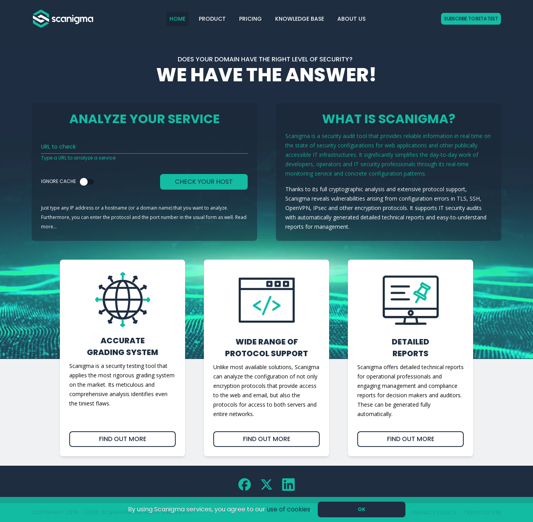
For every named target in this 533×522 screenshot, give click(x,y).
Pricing (250, 19)
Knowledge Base (299, 19)
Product (212, 19)
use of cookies (288, 509)
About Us (351, 19)
